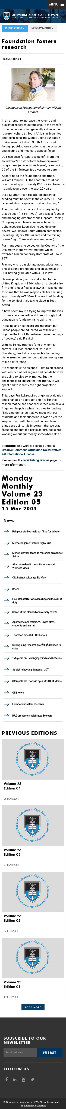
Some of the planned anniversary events (34, 612)
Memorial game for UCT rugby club (31, 543)
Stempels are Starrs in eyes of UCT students (37, 681)
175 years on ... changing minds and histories (37, 658)
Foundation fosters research (28, 704)
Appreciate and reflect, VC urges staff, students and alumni (33, 624)
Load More (33, 1007)
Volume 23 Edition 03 (12, 852)
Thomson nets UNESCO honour (29, 635)
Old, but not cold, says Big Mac (29, 577)
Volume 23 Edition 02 (12, 918)
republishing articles (36, 460)
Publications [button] (14, 28)
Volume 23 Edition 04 (12, 786)
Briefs (15, 589)
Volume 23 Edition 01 (12, 984)
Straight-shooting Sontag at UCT (30, 669)
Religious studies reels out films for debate (35, 531)
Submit (49, 1052)
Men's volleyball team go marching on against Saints (37, 555)
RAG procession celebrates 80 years (32, 715)
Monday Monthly (42, 28)
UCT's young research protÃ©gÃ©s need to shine (36, 647)
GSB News (18, 692)
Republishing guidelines (33, 1105)
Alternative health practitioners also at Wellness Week (33, 566)
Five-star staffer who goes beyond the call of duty (37, 601)
